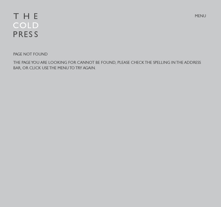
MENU (200, 16)
